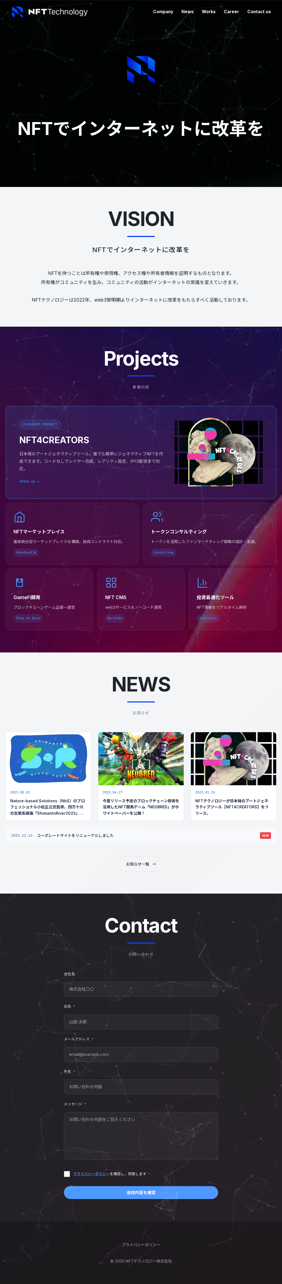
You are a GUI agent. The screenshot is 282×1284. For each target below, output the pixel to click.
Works (209, 11)
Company (163, 11)
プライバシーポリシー (91, 1174)
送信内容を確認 (141, 1192)
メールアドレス (78, 1039)
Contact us (259, 11)
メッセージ (75, 1104)
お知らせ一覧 (141, 864)
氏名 (69, 1006)
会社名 (69, 974)
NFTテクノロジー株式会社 (149, 1261)
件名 (69, 1071)
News (187, 11)
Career (231, 11)
